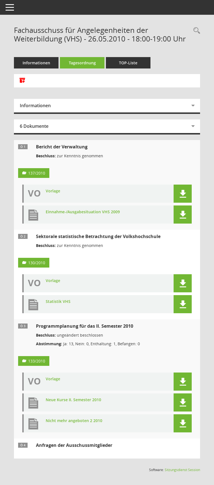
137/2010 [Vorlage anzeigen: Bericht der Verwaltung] (36, 173)
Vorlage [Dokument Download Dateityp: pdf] (53, 191)
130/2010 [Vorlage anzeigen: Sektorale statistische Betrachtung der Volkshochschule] (36, 262)
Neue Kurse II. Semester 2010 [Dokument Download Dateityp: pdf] (73, 400)
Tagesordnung (82, 62)
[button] (183, 194)
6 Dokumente (34, 126)
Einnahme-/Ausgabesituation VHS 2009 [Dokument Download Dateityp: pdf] (83, 212)
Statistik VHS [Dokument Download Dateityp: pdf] (58, 301)
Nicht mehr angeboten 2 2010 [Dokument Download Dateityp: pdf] (74, 420)
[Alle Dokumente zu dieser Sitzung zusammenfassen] (22, 80)
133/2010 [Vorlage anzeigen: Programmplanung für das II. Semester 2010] (36, 361)
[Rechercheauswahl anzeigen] (195, 30)
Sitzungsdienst (182, 469)
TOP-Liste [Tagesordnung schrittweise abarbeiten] (128, 62)
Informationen (36, 62)
